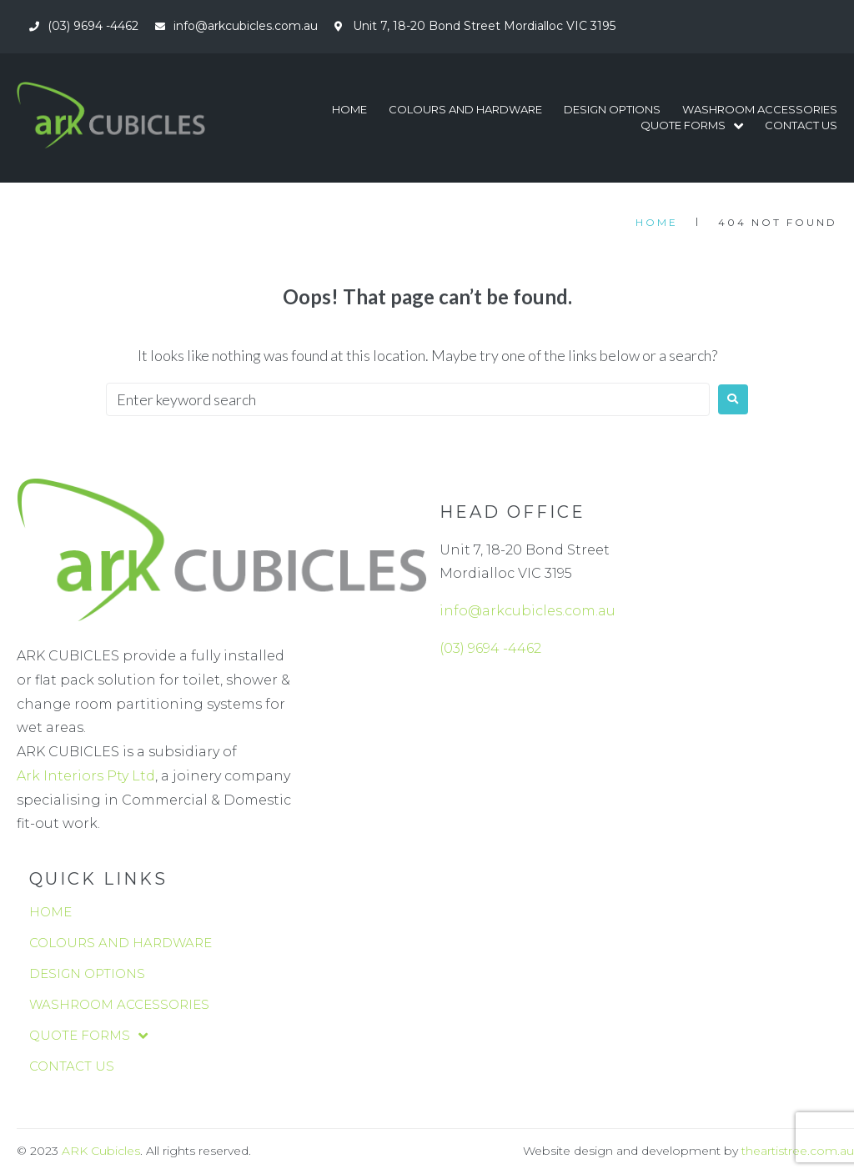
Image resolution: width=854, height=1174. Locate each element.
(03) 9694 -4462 (490, 648)
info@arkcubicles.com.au (527, 611)
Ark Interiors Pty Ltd (86, 776)
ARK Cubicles (101, 1150)
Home (656, 222)
